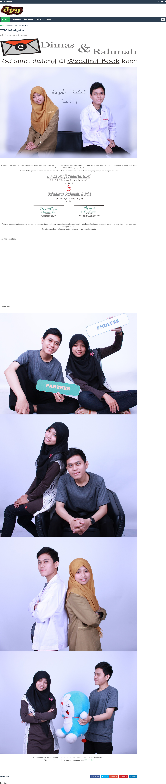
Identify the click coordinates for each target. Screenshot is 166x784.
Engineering (16, 19)
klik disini (81, 698)
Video (48, 19)
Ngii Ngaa (39, 19)
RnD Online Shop (6, 2)
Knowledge (28, 19)
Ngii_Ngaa (9, 25)
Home (5, 19)
